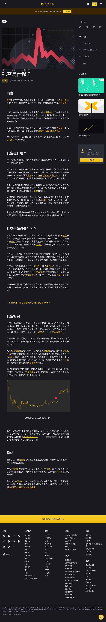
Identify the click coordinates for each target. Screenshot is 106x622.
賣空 (9, 100)
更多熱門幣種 (69, 598)
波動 (13, 241)
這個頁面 (60, 275)
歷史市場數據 (90, 549)
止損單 (39, 244)
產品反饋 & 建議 (91, 571)
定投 (46, 561)
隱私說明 (27, 555)
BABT (47, 570)
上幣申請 (68, 541)
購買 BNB (68, 586)
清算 (11, 357)
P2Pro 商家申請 (70, 538)
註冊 (94, 4)
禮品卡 (47, 555)
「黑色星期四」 (30, 436)
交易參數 (89, 582)
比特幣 (47, 351)
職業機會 (27, 538)
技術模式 (40, 332)
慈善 (46, 576)
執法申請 (89, 588)
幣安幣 (88, 541)
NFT (46, 567)
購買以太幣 (69, 595)
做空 (60, 128)
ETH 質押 (48, 564)
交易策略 (48, 112)
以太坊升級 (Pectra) (71, 580)
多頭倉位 (11, 140)
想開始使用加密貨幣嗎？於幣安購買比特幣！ (29, 303)
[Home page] (47, 4)
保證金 (47, 175)
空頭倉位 (38, 266)
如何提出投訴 (90, 591)
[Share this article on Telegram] (93, 27)
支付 (46, 541)
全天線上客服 (90, 565)
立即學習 (67, 11)
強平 (40, 175)
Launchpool (48, 558)
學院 (46, 552)
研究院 (47, 573)
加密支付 (48, 544)
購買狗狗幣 (69, 592)
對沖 (67, 100)
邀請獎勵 (89, 538)
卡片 (46, 549)
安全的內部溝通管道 (31, 578)
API (87, 576)
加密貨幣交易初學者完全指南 (22, 487)
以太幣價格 (69, 569)
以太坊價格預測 (70, 577)
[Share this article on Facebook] (86, 27)
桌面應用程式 (29, 576)
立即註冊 (91, 160)
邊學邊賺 (68, 560)
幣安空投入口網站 (91, 585)
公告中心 (27, 541)
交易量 (34, 191)
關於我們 (27, 535)
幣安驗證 (89, 579)
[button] (101, 4)
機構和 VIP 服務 (70, 544)
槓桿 (65, 360)
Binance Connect (70, 549)
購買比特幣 (69, 583)
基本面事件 (57, 332)
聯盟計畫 (89, 535)
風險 (60, 100)
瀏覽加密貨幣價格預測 (72, 571)
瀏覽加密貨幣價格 (71, 563)
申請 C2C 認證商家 (71, 535)
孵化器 (67, 547)
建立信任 (27, 558)
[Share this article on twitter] (79, 27)
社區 (26, 564)
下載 (26, 573)
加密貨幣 (17, 351)
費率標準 (89, 573)
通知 (26, 570)
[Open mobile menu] (101, 4)
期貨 (54, 175)
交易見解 (89, 552)
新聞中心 (27, 547)
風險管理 (33, 363)
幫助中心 (89, 568)
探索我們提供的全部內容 (53, 519)
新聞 (26, 544)
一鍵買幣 (48, 538)
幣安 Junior (48, 547)
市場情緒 (40, 272)
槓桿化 (16, 469)
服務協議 (27, 552)
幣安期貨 (29, 275)
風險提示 (27, 567)
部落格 (27, 561)
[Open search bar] (87, 4)
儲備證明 (89, 554)
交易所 (47, 535)
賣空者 (22, 460)
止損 (29, 175)
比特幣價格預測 (70, 574)
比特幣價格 (69, 566)
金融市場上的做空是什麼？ (50, 131)
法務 (26, 549)
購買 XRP (68, 589)
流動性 (45, 200)
